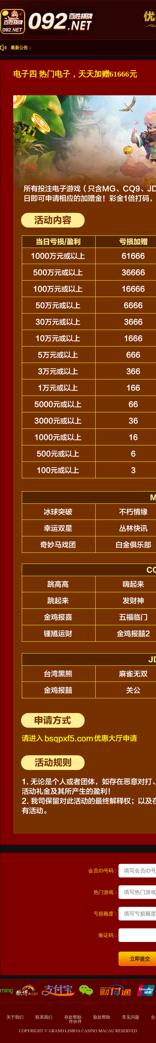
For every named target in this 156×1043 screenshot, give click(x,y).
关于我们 (15, 1017)
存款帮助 (73, 1017)
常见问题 (131, 1017)
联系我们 (44, 1017)
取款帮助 (102, 1017)
